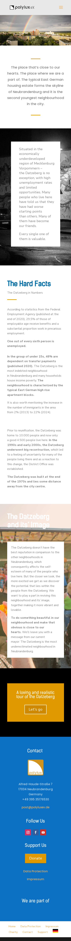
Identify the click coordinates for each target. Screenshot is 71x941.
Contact (28, 932)
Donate (35, 858)
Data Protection (35, 871)
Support (43, 932)
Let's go (35, 709)
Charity (13, 932)
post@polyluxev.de (35, 807)
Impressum (35, 879)
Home (12, 926)
